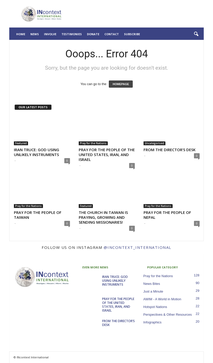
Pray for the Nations (93, 143)
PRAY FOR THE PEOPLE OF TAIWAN (37, 215)
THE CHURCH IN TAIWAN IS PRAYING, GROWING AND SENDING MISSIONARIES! (103, 217)
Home (20, 34)
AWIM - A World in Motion (162, 299)
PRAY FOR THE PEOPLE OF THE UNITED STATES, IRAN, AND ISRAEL (107, 154)
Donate (93, 34)
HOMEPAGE (121, 84)
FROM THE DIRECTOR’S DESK (170, 149)
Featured (21, 143)
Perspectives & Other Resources (167, 314)
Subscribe (132, 34)
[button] (196, 34)
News (34, 34)
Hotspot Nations (155, 307)
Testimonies (71, 34)
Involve (50, 34)
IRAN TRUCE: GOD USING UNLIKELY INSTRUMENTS (36, 152)
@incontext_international (137, 247)
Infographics (152, 322)
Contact (111, 34)
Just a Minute (153, 291)
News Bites (151, 284)
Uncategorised (154, 143)
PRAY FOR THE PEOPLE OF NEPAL (167, 215)
